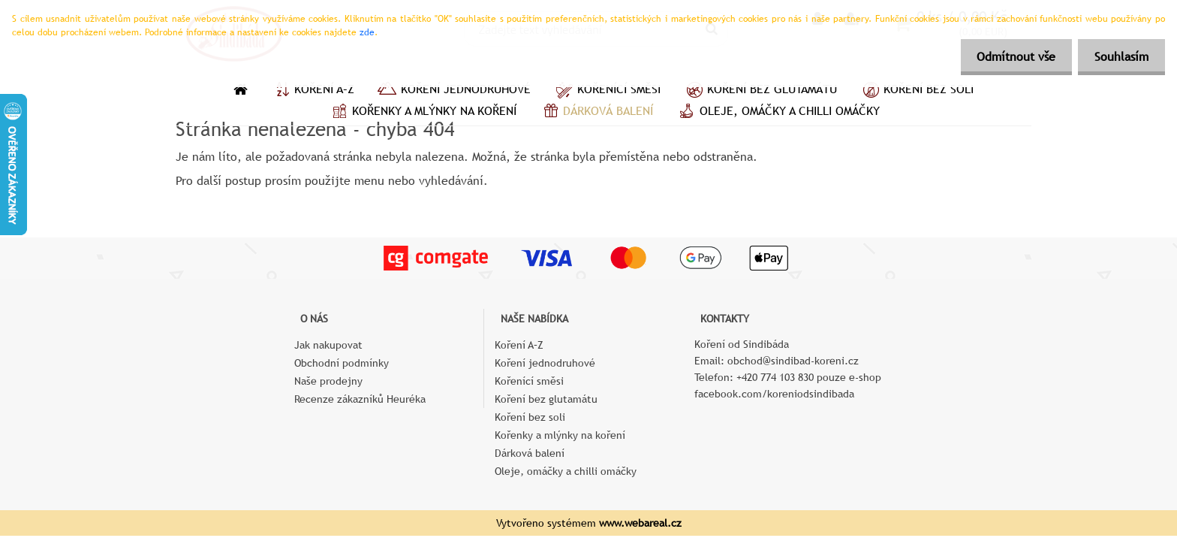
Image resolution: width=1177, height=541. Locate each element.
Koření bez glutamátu (760, 91)
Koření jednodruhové (454, 91)
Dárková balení (596, 113)
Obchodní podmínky (341, 363)
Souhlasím (1119, 57)
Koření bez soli (916, 91)
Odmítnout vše (1009, 57)
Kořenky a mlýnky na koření (422, 113)
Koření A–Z (312, 91)
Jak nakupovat (328, 345)
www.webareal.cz (640, 523)
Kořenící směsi (607, 91)
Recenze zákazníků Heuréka (360, 399)
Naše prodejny (328, 381)
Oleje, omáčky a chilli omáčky (778, 113)
